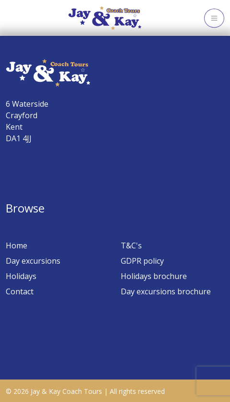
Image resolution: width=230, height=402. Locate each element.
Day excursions (33, 261)
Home (16, 245)
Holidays (21, 276)
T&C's (131, 245)
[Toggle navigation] (214, 18)
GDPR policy (142, 261)
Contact (20, 291)
